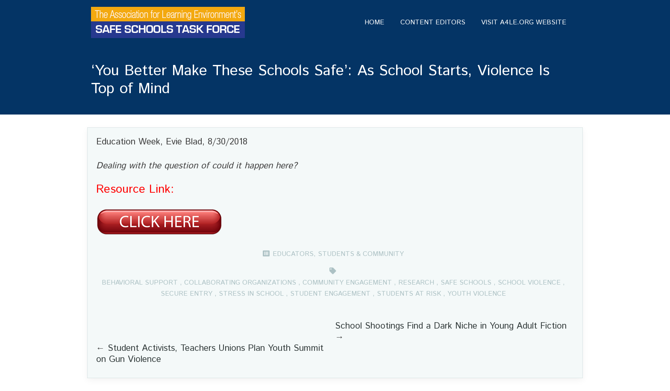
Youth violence (476, 294)
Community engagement (347, 283)
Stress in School (251, 294)
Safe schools (466, 283)
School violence (529, 283)
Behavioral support (140, 283)
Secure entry (186, 294)
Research (416, 283)
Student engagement (330, 294)
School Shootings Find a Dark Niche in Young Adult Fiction (451, 326)
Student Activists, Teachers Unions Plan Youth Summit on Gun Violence (210, 354)
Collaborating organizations (240, 283)
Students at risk (409, 294)
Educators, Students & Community (338, 254)
